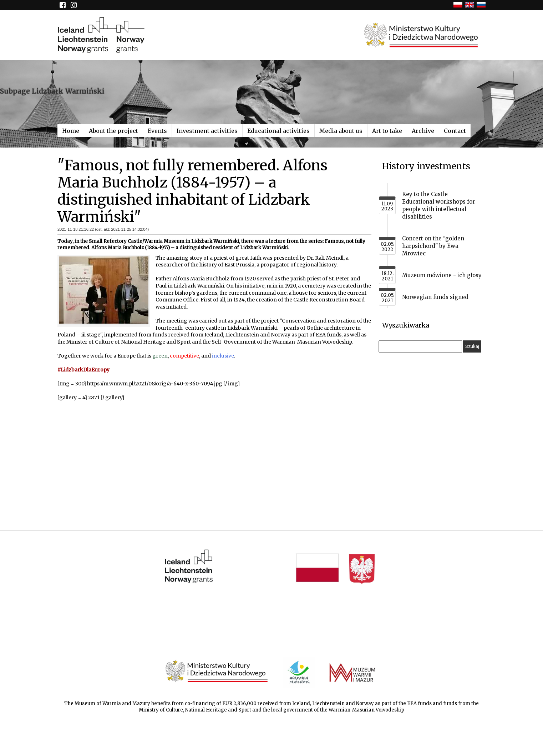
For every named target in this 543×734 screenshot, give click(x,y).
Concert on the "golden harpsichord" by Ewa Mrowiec (433, 246)
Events (157, 130)
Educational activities (278, 130)
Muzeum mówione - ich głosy (442, 275)
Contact (455, 130)
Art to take (387, 130)
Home (70, 130)
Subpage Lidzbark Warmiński (52, 91)
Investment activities (207, 130)
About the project (113, 130)
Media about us (340, 130)
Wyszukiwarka (405, 325)
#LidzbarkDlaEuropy (83, 369)
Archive (423, 130)
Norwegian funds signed (435, 297)
